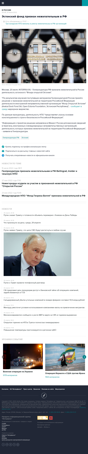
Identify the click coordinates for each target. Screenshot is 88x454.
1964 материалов (52, 377)
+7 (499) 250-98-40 (54, 412)
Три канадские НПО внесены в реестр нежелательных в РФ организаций (36, 24)
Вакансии (36, 389)
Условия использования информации (50, 422)
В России (6, 10)
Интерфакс (44, 3)
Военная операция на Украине (18, 371)
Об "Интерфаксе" (16, 389)
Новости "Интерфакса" (9, 435)
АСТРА (4, 430)
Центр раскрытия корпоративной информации (16, 440)
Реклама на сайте (48, 389)
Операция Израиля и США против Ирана (65, 373)
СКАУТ (4, 427)
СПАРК (4, 424)
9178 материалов (10, 375)
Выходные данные (43, 425)
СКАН (3, 437)
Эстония (25, 138)
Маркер (4, 428)
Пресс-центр (27, 389)
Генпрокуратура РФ (11, 138)
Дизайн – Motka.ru (43, 427)
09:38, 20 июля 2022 (9, 12)
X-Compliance (6, 425)
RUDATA (4, 438)
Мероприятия (60, 389)
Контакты (5, 389)
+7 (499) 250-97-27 (70, 412)
